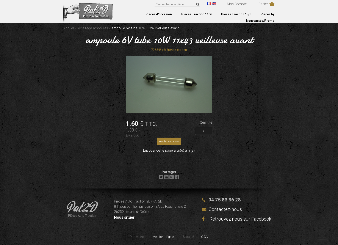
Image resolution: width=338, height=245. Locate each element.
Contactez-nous (225, 209)
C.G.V (204, 237)
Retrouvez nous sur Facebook (236, 219)
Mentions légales (164, 237)
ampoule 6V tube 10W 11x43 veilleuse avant (169, 39)
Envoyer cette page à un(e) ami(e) (169, 150)
